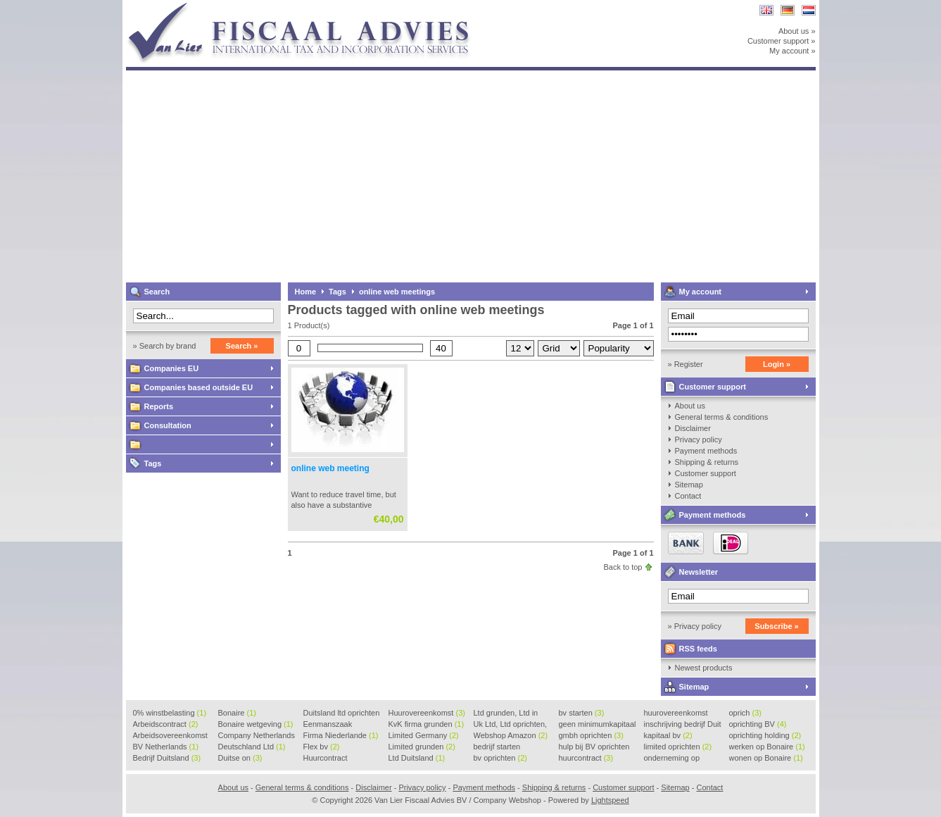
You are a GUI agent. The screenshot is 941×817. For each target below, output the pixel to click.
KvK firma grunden (427, 724)
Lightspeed (610, 800)
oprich (745, 713)
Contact (688, 496)
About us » (797, 31)
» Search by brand (164, 346)
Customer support (712, 386)
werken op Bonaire (767, 746)
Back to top (622, 567)
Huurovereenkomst (427, 713)
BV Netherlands (166, 746)
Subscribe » (776, 626)
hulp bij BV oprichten (594, 747)
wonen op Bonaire (766, 758)
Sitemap (689, 484)
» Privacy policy (694, 626)
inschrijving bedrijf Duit (682, 725)
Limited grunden (422, 746)
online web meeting (330, 468)
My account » (792, 50)
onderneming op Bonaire (672, 758)
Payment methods (706, 451)
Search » (242, 346)
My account (700, 291)
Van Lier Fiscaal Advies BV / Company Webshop (312, 6)
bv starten (582, 713)
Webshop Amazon (511, 735)
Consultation (167, 425)
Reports (159, 406)
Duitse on (240, 758)
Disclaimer (693, 428)
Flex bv (321, 746)
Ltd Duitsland (417, 758)
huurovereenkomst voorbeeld (676, 713)
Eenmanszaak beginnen (328, 725)
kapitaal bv (668, 735)
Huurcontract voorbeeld (326, 758)
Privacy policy (698, 439)
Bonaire (237, 713)
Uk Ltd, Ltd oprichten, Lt (511, 725)
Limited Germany (424, 735)
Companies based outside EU (198, 387)
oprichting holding (765, 735)
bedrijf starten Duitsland (497, 747)
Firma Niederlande (341, 735)
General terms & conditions (722, 417)
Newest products (704, 667)
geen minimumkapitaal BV (597, 725)
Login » (776, 364)
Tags (153, 463)
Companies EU (171, 368)
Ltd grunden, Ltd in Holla (506, 713)
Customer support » (781, 41)
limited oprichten (678, 746)
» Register (685, 364)
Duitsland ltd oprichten (341, 713)
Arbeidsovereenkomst (170, 736)
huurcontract (586, 758)
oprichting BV (758, 724)
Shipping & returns (707, 462)
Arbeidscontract (165, 724)
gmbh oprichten (591, 735)
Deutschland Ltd (252, 746)
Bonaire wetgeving (255, 724)
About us (690, 405)
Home (306, 291)
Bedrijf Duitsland (167, 758)
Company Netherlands (256, 736)
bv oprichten (500, 758)
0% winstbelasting (170, 713)
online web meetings (397, 291)
